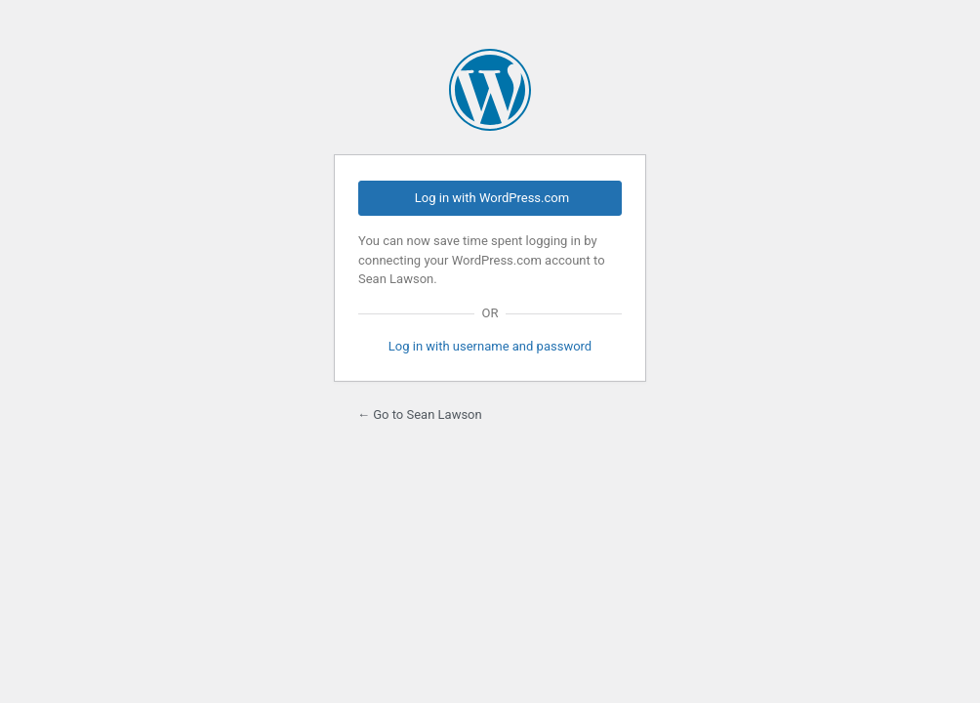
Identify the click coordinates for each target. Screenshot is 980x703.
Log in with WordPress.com (492, 197)
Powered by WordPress (490, 90)
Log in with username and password (490, 346)
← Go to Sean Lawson (419, 414)
